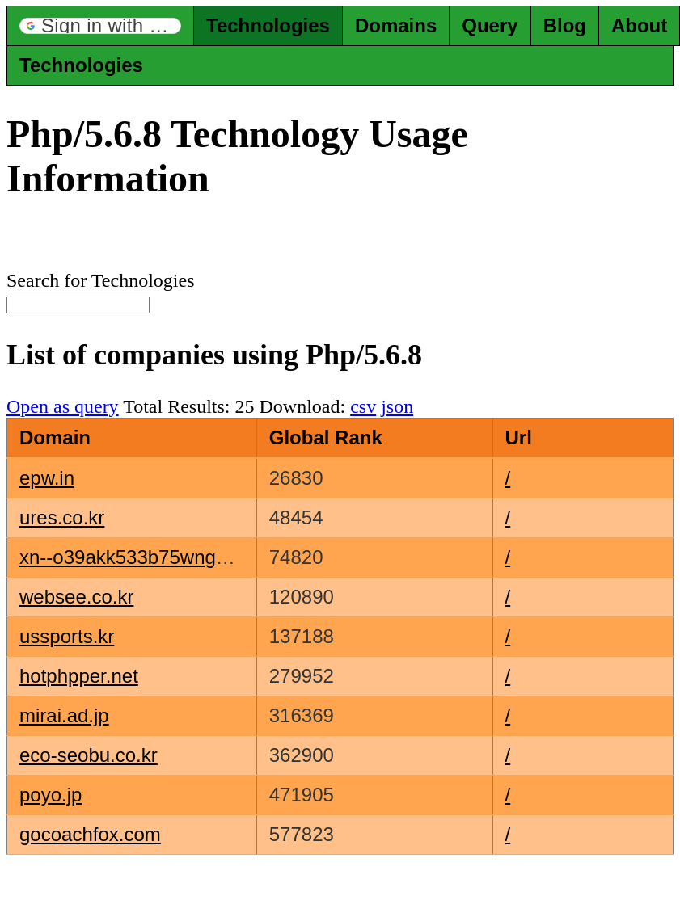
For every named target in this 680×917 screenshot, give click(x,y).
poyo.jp (50, 795)
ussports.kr (66, 636)
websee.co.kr (76, 597)
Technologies (268, 25)
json (397, 406)
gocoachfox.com (90, 834)
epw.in (46, 478)
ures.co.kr (61, 517)
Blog (564, 25)
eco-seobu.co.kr (88, 755)
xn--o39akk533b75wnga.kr (133, 557)
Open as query (62, 406)
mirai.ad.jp (64, 715)
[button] (100, 26)
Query (489, 25)
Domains (396, 25)
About (639, 25)
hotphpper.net (78, 676)
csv (363, 406)
